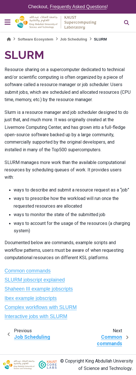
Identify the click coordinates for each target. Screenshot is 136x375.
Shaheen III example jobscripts (39, 289)
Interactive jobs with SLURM (36, 316)
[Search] (127, 23)
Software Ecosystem (35, 39)
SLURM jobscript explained (35, 280)
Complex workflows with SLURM (41, 307)
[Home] (9, 39)
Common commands (28, 271)
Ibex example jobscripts (31, 298)
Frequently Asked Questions (78, 6)
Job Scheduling (73, 39)
